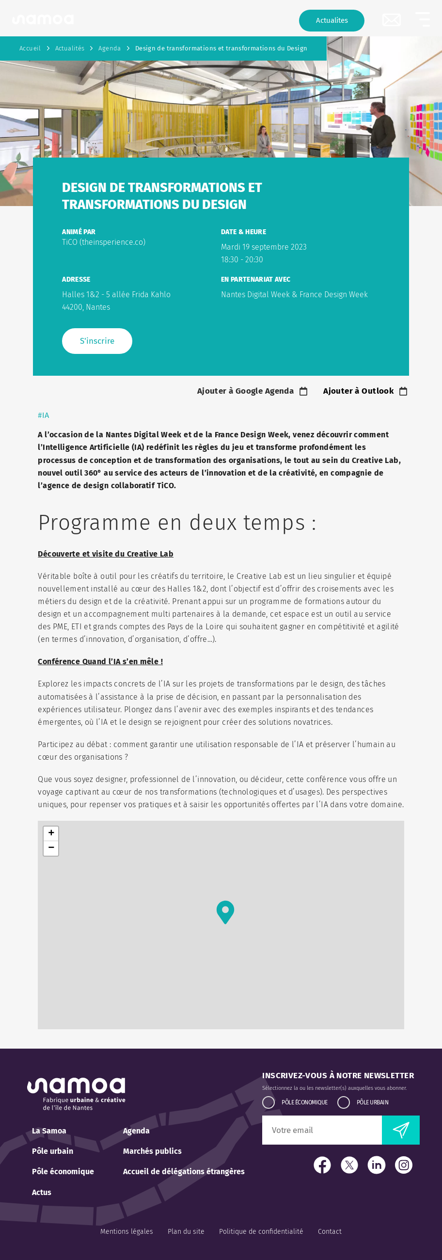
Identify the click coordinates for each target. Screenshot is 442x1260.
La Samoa (49, 1130)
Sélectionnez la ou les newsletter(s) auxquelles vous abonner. (334, 1088)
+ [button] (51, 834)
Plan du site (186, 1232)
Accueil (30, 48)
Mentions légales (126, 1232)
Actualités (70, 48)
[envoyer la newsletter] (401, 1130)
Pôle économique (63, 1171)
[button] (422, 19)
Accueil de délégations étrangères (184, 1171)
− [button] (51, 848)
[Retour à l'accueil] (43, 19)
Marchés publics (152, 1151)
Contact (330, 1232)
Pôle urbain (52, 1151)
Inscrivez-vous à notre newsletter (338, 1075)
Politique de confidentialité (261, 1232)
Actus (41, 1192)
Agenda (109, 48)
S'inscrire (97, 341)
